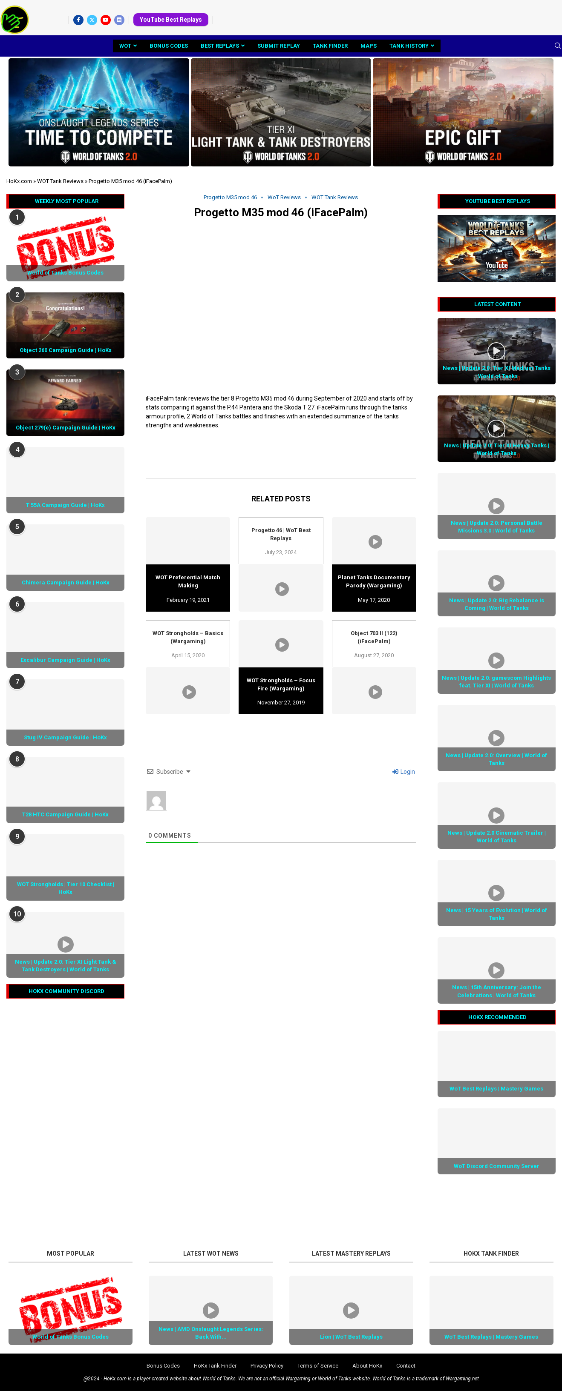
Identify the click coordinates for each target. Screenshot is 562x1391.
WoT (125, 46)
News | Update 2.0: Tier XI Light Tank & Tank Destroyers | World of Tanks (65, 966)
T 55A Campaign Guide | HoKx (65, 505)
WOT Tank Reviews (60, 181)
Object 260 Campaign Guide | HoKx (66, 350)
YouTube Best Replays (171, 19)
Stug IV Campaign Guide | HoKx (65, 737)
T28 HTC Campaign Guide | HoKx (65, 814)
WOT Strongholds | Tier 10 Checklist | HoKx (65, 888)
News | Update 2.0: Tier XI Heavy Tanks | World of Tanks (496, 449)
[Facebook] (78, 20)
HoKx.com (19, 181)
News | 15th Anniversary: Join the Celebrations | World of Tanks (496, 991)
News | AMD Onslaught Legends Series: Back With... (211, 1333)
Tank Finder (330, 46)
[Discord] (119, 20)
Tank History (409, 46)
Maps (368, 46)
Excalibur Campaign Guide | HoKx (65, 660)
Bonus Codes (169, 46)
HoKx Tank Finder (215, 1365)
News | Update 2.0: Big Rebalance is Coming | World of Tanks (496, 604)
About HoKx (367, 1365)
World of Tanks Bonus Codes (65, 272)
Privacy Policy (267, 1365)
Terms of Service (317, 1365)
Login (403, 771)
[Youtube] (106, 20)
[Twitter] (92, 20)
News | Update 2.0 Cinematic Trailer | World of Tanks (496, 837)
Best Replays (220, 46)
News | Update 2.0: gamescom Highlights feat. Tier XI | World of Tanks (496, 682)
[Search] (557, 46)
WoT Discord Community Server (496, 1166)
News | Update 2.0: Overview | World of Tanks (496, 759)
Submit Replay (278, 46)
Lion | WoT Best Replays (351, 1337)
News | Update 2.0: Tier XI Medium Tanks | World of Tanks (496, 372)
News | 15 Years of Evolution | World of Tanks (496, 914)
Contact (405, 1365)
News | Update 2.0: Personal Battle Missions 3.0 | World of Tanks (496, 527)
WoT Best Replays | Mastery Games (496, 1088)
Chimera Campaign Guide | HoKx (66, 582)
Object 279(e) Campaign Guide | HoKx (65, 427)
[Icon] (496, 351)
